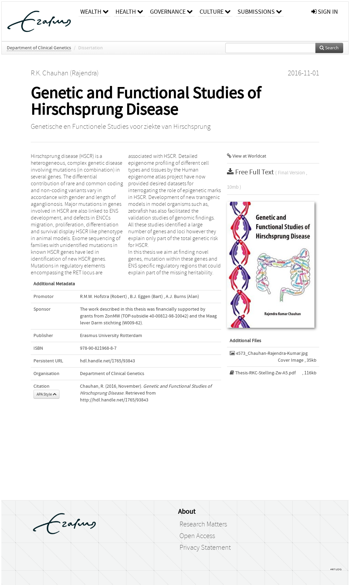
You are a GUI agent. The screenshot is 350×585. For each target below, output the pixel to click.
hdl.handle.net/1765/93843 (107, 361)
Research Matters (203, 524)
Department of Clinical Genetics (39, 48)
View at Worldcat (246, 156)
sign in (324, 11)
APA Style (46, 394)
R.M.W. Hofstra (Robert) (103, 296)
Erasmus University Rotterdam (111, 335)
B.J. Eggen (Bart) (146, 296)
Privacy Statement (205, 548)
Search (329, 48)
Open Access (197, 536)
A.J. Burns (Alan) (182, 296)
